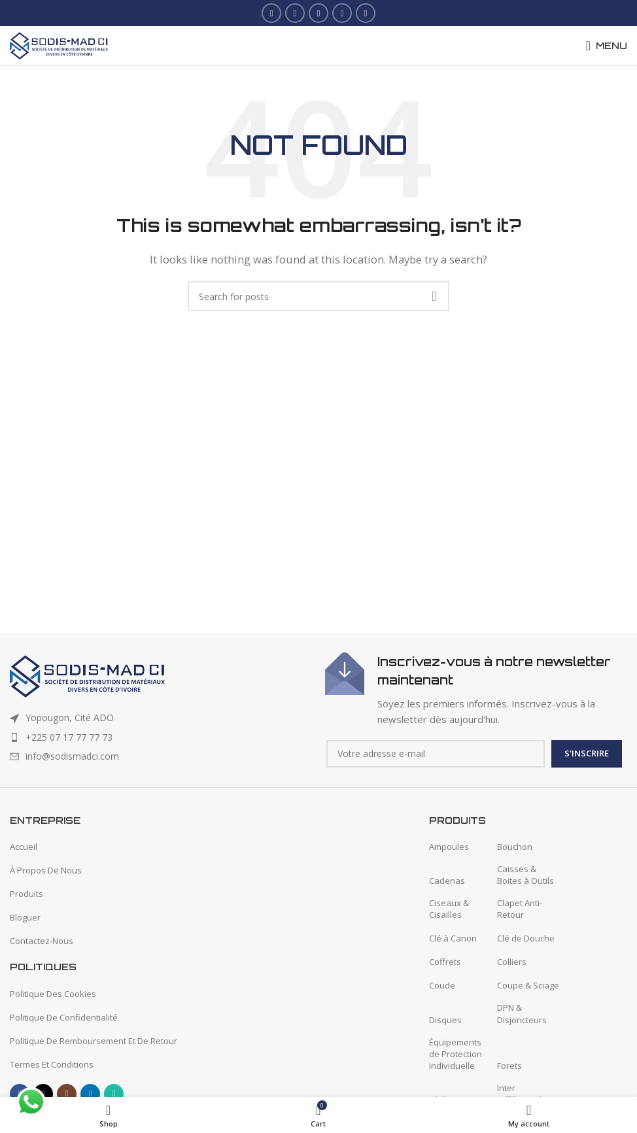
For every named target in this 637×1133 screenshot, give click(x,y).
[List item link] (161, 737)
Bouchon (514, 847)
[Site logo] (59, 44)
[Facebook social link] (271, 13)
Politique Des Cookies (53, 994)
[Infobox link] (476, 689)
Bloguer (25, 917)
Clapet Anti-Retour (519, 909)
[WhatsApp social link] (365, 13)
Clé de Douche (526, 938)
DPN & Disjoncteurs (522, 1013)
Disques (445, 1020)
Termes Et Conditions (52, 1064)
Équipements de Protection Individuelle (455, 1054)
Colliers (511, 962)
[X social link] (295, 13)
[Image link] (87, 675)
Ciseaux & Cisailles (449, 909)
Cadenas (447, 881)
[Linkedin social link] (342, 13)
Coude (442, 985)
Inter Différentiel (519, 1094)
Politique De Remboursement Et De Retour (93, 1041)
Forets (509, 1066)
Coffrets (445, 962)
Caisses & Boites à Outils (525, 875)
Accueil (23, 847)
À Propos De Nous (46, 870)
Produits (26, 894)
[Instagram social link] (318, 13)
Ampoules (449, 847)
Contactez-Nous (41, 941)
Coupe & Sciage (528, 985)
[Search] (318, 296)
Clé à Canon (453, 938)
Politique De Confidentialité (64, 1017)
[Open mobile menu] (606, 46)
